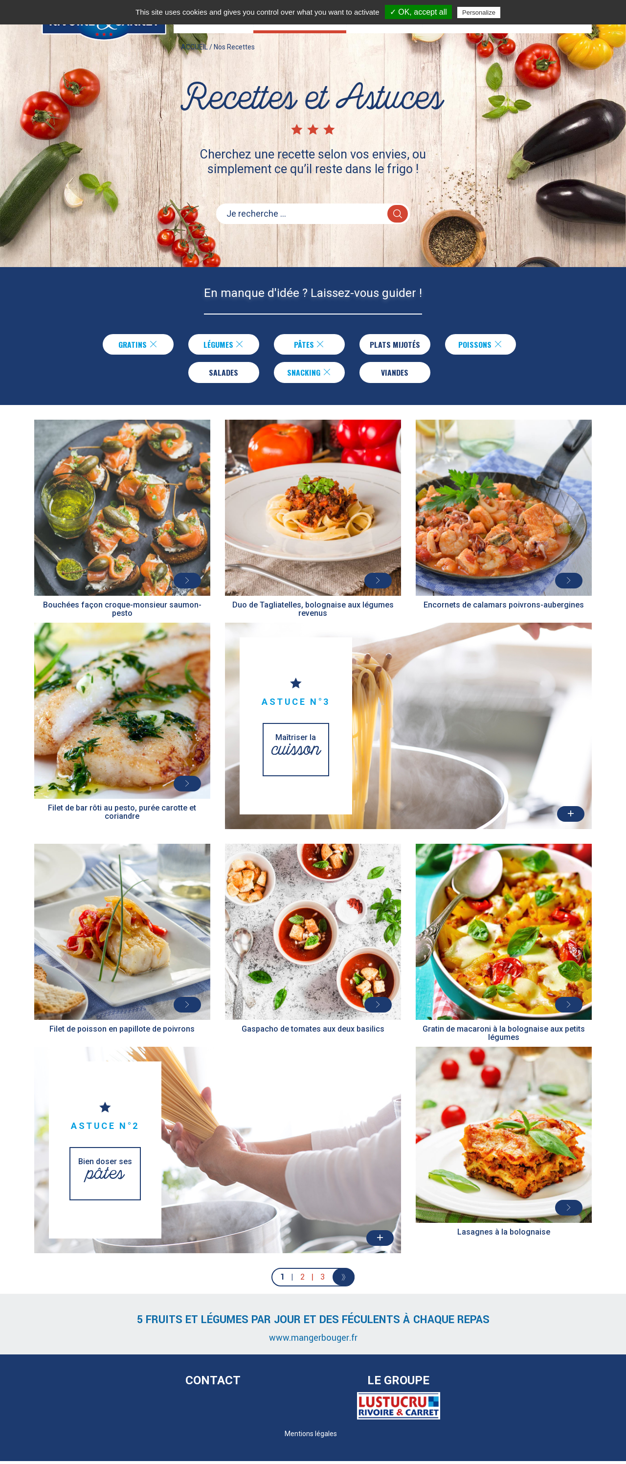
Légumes (222, 344)
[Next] (344, 1279)
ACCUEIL (194, 56)
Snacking (309, 374)
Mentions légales (311, 1437)
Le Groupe (398, 1384)
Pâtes (308, 344)
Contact (213, 1384)
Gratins (136, 344)
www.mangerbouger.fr (313, 1340)
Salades (223, 374)
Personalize (478, 12)
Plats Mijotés (395, 344)
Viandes (395, 374)
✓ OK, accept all (418, 12)
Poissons (482, 344)
